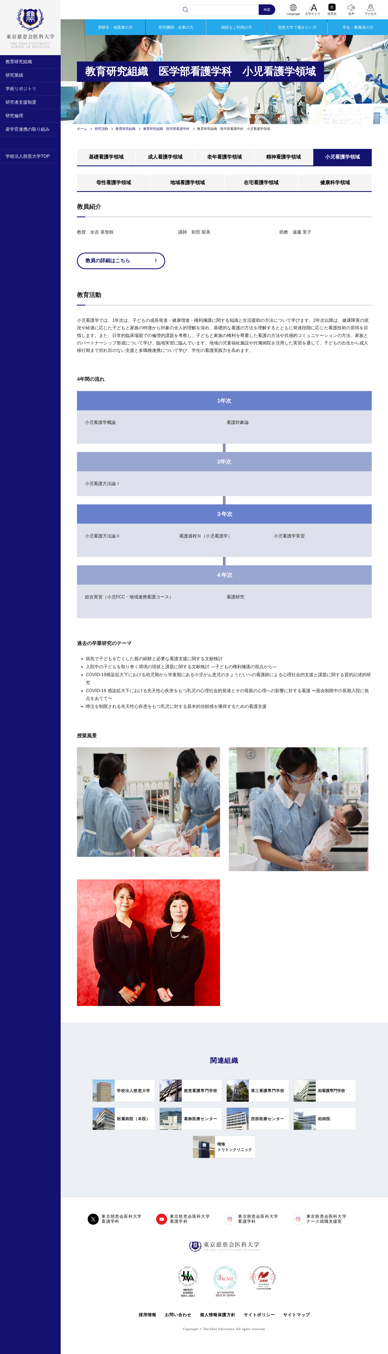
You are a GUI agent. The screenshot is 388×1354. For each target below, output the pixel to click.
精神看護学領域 (283, 157)
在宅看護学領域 (261, 182)
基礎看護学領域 (106, 157)
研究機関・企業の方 (176, 27)
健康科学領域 (335, 182)
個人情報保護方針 (218, 1314)
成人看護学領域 (165, 157)
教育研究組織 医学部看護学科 (166, 129)
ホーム (82, 129)
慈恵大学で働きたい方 (297, 27)
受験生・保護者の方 (115, 27)
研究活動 (101, 129)
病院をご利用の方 (236, 27)
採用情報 (147, 1314)
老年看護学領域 (224, 157)
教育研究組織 (19, 61)
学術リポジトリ (21, 88)
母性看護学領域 (113, 182)
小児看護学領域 (342, 157)
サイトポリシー (259, 1314)
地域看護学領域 (187, 182)
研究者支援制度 (21, 102)
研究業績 (14, 75)
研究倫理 (14, 115)
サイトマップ (296, 1314)
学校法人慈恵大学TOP (28, 156)
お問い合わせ (178, 1314)
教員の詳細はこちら (107, 260)
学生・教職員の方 (357, 27)
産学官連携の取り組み (28, 129)
